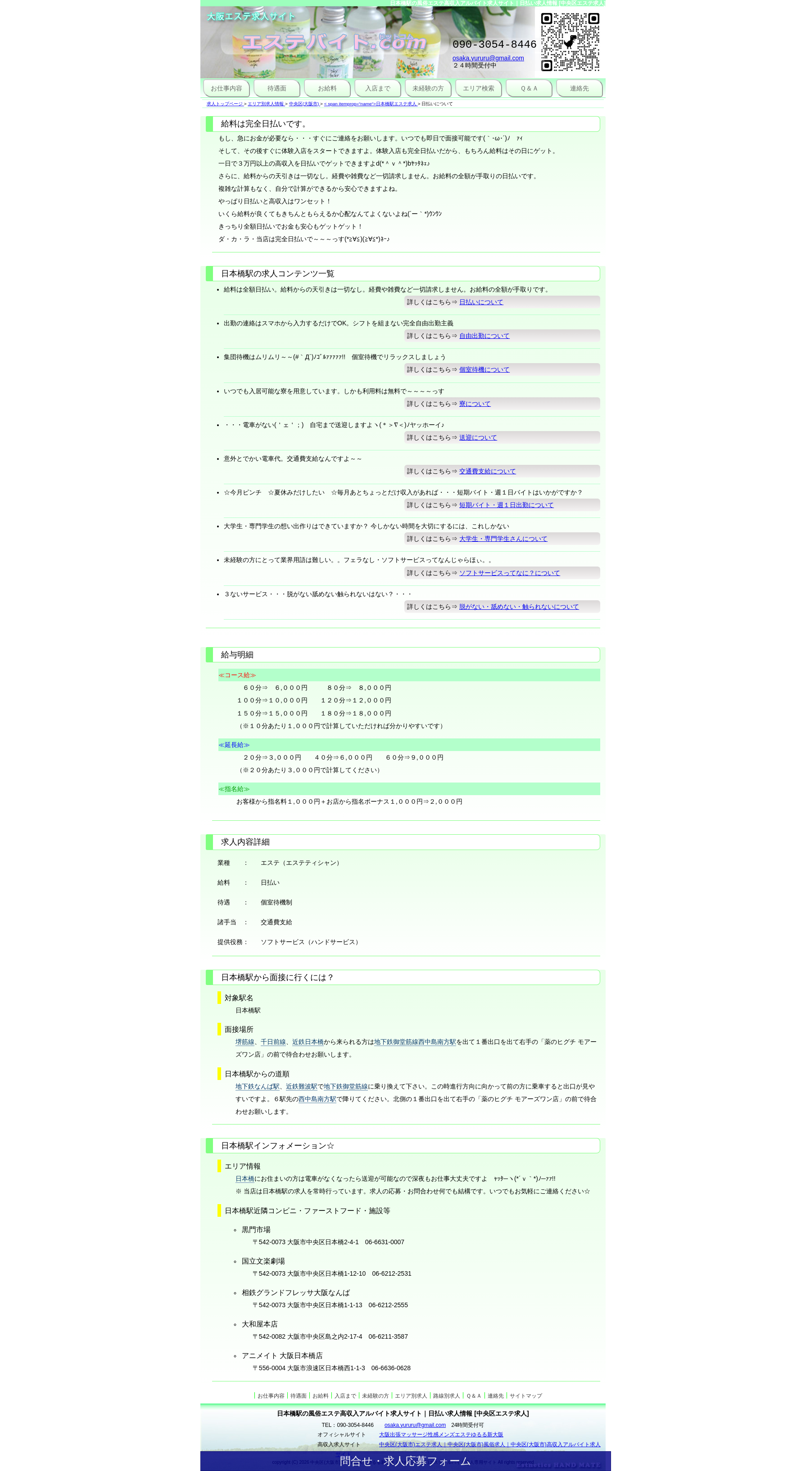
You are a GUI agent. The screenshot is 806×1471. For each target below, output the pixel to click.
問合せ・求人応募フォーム (405, 1461)
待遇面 (276, 88)
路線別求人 (446, 1396)
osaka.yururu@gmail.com (488, 60)
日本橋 (244, 1178)
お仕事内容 (226, 88)
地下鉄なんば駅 (257, 1086)
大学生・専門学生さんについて (503, 538)
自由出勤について (484, 335)
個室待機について (484, 369)
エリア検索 (478, 88)
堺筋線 (244, 1041)
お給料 (327, 88)
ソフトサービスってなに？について (509, 572)
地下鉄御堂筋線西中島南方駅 (415, 1041)
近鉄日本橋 (308, 1041)
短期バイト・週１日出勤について (506, 504)
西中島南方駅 (317, 1098)
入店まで (377, 88)
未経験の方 (428, 88)
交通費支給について (487, 471)
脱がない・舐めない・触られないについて (519, 606)
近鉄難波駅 (301, 1086)
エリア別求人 (411, 1396)
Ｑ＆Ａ (529, 88)
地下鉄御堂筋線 (346, 1086)
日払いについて (481, 302)
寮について (475, 403)
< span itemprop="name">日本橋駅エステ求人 (370, 103)
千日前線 (273, 1041)
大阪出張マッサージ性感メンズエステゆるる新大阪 (441, 1434)
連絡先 (579, 88)
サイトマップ (526, 1396)
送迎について (478, 437)
